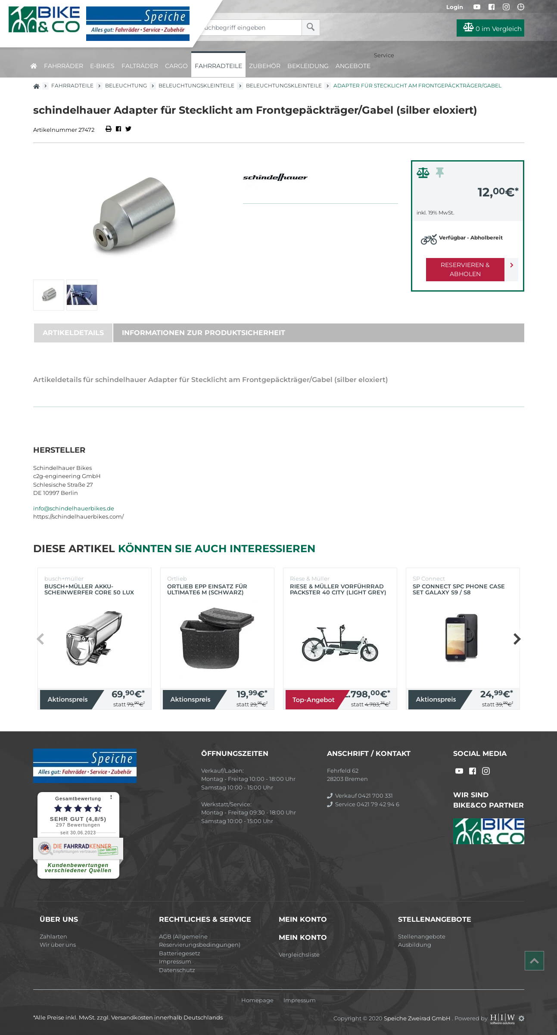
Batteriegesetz (179, 953)
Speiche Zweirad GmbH (418, 1018)
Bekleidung (308, 66)
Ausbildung (414, 944)
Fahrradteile (218, 66)
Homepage (257, 1000)
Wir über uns (58, 944)
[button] (516, 638)
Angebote (353, 66)
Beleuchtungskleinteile (196, 85)
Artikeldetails (73, 333)
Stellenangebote (421, 936)
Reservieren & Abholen (460, 265)
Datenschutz (177, 970)
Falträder (139, 66)
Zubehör (264, 66)
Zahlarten (53, 936)
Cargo (176, 66)
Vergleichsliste (299, 954)
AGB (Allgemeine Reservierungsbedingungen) (199, 940)
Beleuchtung (126, 85)
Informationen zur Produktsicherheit (203, 333)
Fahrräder (63, 66)
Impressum (175, 961)
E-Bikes (102, 66)
